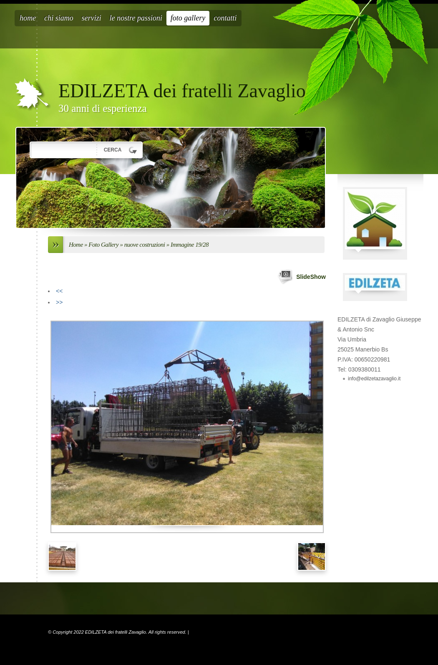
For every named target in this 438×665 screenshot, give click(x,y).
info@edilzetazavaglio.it (374, 379)
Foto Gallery (188, 18)
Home (28, 18)
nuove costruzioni (145, 244)
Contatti (225, 18)
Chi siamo (58, 18)
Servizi (91, 18)
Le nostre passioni (136, 18)
